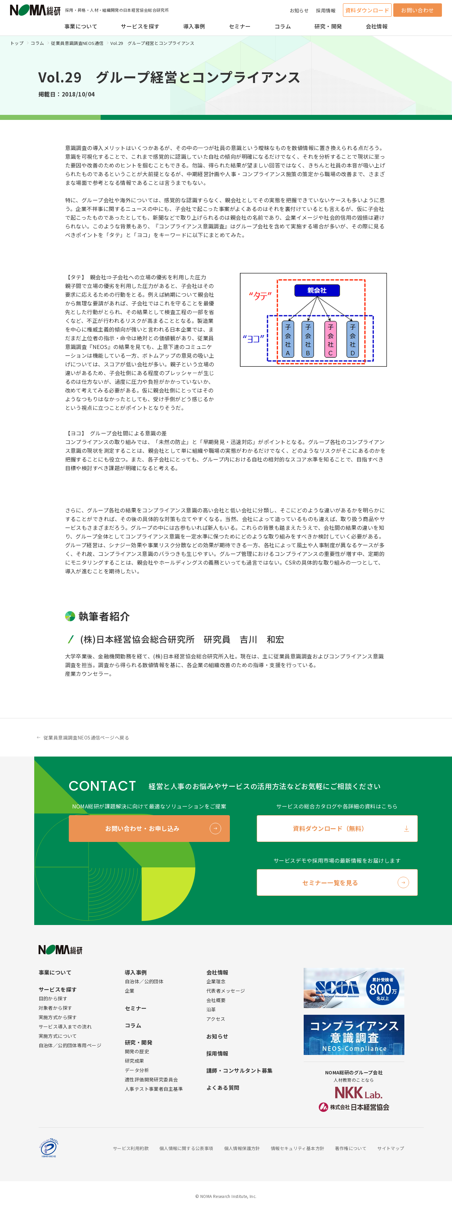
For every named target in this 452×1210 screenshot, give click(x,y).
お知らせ (299, 10)
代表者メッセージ (225, 990)
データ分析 (137, 1070)
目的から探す (53, 998)
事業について (81, 26)
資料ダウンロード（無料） (330, 828)
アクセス (215, 1018)
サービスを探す (140, 26)
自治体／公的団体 (144, 981)
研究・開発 (328, 26)
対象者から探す (55, 1007)
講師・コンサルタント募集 (239, 1070)
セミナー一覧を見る (330, 882)
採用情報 (326, 10)
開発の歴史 (137, 1051)
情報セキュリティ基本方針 (297, 1148)
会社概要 (216, 1000)
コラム (282, 26)
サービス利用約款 (131, 1148)
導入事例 (194, 26)
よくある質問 (223, 1087)
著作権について (350, 1148)
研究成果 (134, 1060)
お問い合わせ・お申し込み (142, 828)
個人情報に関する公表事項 (186, 1148)
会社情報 (377, 26)
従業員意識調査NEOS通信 (77, 43)
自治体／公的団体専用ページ (70, 1045)
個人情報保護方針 (242, 1148)
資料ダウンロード (367, 10)
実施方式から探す (58, 1017)
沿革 (211, 1009)
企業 (130, 990)
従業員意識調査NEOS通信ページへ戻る (86, 737)
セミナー (240, 26)
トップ (16, 43)
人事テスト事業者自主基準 (154, 1088)
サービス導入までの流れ (65, 1026)
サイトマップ (390, 1148)
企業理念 (216, 981)
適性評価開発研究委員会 (151, 1079)
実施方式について (58, 1036)
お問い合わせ (417, 10)
